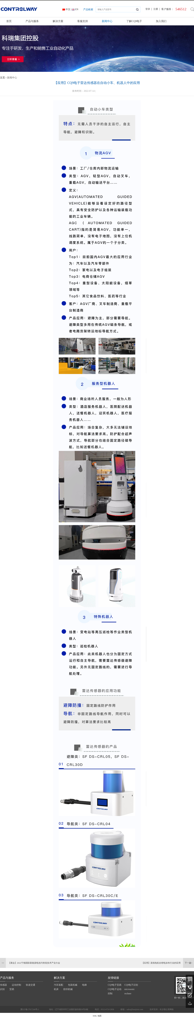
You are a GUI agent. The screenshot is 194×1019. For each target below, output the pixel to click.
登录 (147, 9)
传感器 (3, 985)
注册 (155, 9)
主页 (2, 77)
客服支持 (82, 21)
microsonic (129, 989)
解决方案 (58, 21)
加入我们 (161, 21)
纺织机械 (68, 989)
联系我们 (11, 28)
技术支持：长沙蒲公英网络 (162, 1009)
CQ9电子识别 (131, 985)
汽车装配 (58, 985)
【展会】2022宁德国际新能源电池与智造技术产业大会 (34, 963)
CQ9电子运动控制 (114, 991)
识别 (2, 989)
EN (76, 9)
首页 (9, 21)
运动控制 (16, 985)
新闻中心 (107, 21)
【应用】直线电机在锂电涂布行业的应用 (161, 963)
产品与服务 (32, 21)
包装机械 (72, 985)
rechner (127, 993)
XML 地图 (97, 1016)
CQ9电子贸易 (114, 985)
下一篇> (188, 963)
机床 (56, 989)
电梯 (84, 985)
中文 (68, 9)
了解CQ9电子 (134, 21)
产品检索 (88, 9)
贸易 (11, 989)
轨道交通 (30, 985)
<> (3, 963)
